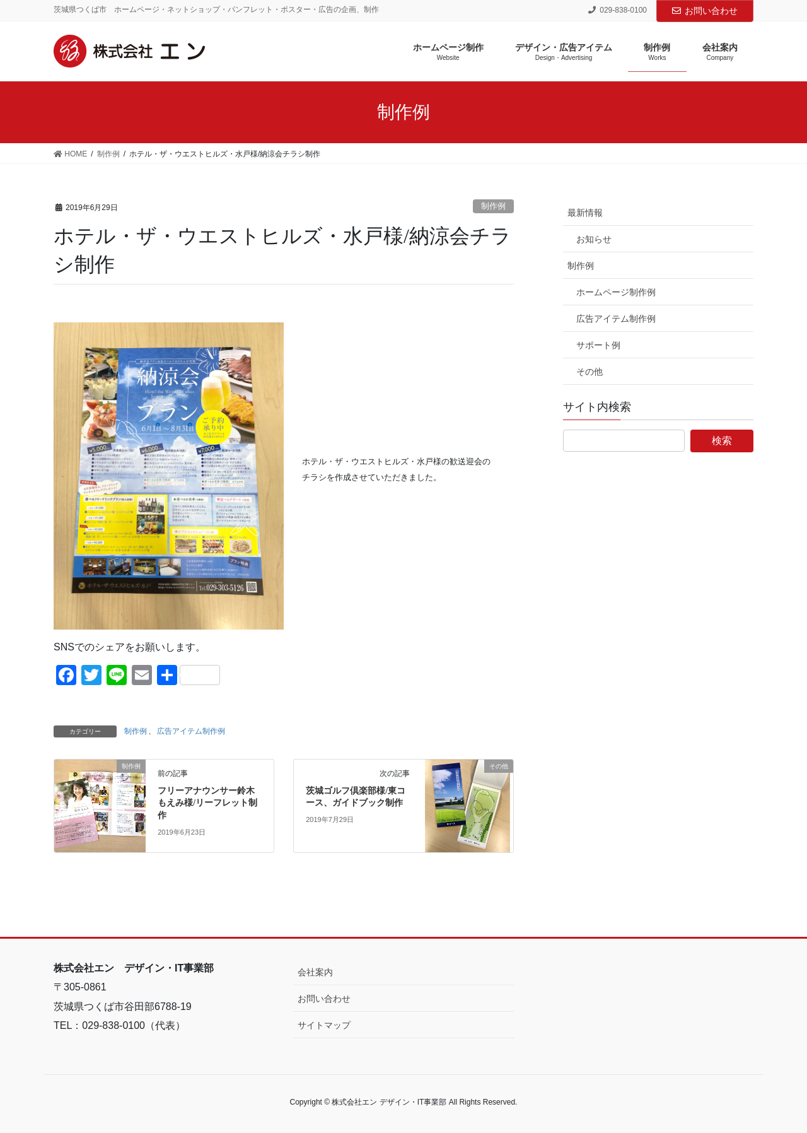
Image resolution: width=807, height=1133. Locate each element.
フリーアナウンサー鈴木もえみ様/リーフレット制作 (207, 803)
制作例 (493, 206)
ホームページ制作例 (616, 292)
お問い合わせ (705, 11)
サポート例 (598, 345)
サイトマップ (324, 1025)
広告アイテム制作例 (191, 731)
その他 (589, 372)
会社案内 (315, 972)
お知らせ (594, 239)
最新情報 (585, 213)
